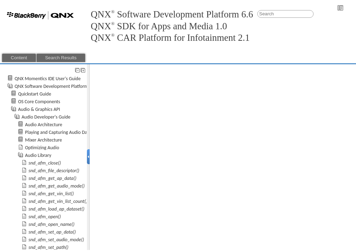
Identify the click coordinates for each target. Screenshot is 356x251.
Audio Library (38, 155)
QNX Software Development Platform (51, 86)
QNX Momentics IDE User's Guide (48, 79)
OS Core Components (39, 102)
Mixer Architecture (43, 140)
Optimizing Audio (42, 148)
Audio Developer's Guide (46, 117)
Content (19, 57)
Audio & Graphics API (39, 109)
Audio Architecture (43, 125)
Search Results (60, 57)
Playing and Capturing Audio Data (58, 132)
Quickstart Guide (34, 94)
